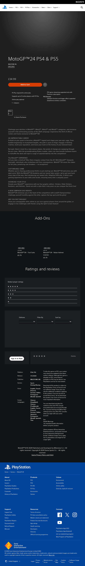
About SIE (7, 480)
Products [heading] (33, 477)
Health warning (35, 526)
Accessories (35, 7)
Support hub (8, 512)
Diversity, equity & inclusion (64, 489)
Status (7, 518)
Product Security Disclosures (39, 521)
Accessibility (60, 483)
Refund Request (9, 526)
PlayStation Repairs (10, 521)
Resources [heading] (34, 509)
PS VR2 (32, 486)
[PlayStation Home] (5, 8)
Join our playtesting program (64, 534)
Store (48, 7)
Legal (32, 561)
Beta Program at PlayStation (64, 537)
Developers (33, 529)
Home (6, 472)
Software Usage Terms (74, 561)
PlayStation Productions (12, 489)
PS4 (21, 7)
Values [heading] (58, 477)
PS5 (16, 7)
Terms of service (35, 512)
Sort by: (58, 317)
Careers (7, 483)
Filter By (40, 317)
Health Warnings (48, 421)
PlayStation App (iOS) (62, 528)
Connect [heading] (59, 509)
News (43, 7)
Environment (60, 480)
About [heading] (7, 477)
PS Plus (27, 7)
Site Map (56, 561)
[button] (16, 358)
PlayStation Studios (10, 486)
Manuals (7, 529)
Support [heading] (8, 509)
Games (11, 7)
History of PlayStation (11, 494)
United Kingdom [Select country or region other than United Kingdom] (13, 561)
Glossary (33, 532)
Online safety (60, 486)
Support (55, 7)
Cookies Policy (63, 561)
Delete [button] (73, 356)
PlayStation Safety (10, 515)
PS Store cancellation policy (38, 515)
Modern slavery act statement (39, 518)
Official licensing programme (39, 534)
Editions (22, 317)
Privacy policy (38, 561)
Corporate (8, 491)
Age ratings (33, 523)
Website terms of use (48, 561)
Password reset (9, 523)
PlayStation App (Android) (64, 531)
